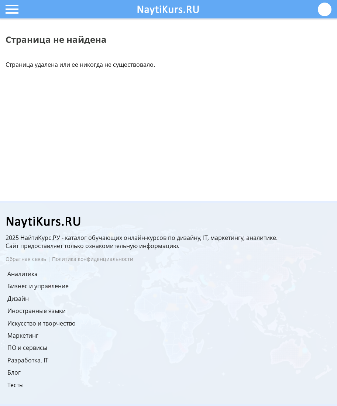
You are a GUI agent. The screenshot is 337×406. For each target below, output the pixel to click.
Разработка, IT (27, 360)
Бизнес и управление (38, 286)
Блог (14, 372)
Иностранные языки (36, 311)
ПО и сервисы (27, 348)
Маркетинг (22, 335)
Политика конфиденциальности (92, 258)
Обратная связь (26, 258)
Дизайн (18, 299)
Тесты (15, 385)
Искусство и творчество (41, 323)
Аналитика (22, 274)
